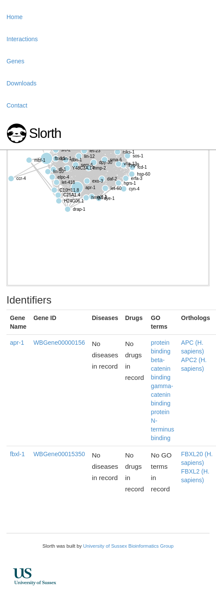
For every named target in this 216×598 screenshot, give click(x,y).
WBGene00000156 (59, 342)
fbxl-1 (17, 454)
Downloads (21, 83)
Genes (15, 61)
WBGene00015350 (59, 454)
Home (14, 16)
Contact (16, 105)
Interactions (22, 39)
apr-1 (17, 342)
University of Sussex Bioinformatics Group (128, 546)
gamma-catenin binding (162, 394)
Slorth (45, 133)
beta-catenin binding (161, 368)
